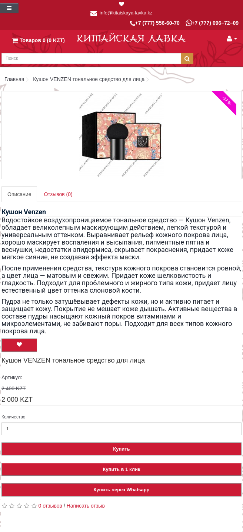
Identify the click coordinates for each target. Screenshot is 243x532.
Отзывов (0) (58, 194)
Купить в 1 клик (121, 469)
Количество (13, 417)
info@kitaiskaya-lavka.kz (126, 13)
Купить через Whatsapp (121, 489)
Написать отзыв (86, 506)
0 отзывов (50, 506)
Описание (19, 194)
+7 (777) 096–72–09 (212, 23)
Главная (14, 79)
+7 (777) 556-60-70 (155, 23)
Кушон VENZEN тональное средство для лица (88, 79)
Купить (121, 449)
